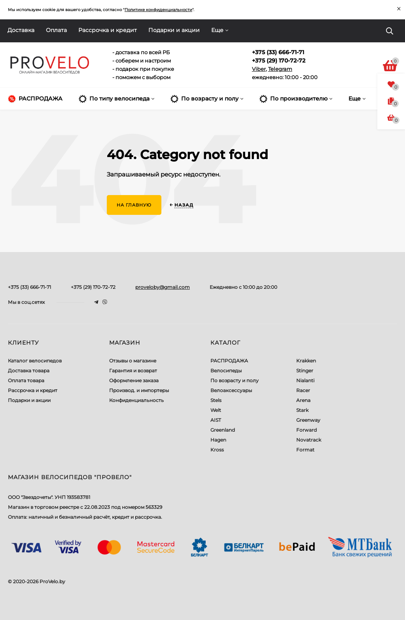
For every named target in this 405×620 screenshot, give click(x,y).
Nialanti (305, 380)
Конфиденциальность (136, 400)
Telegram (280, 69)
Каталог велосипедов (35, 361)
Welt (215, 410)
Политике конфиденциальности (158, 9)
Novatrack (308, 440)
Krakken (306, 361)
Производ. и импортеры (139, 390)
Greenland (222, 430)
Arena (303, 400)
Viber (259, 69)
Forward (306, 430)
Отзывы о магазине (132, 361)
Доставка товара (28, 371)
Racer (303, 390)
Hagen (218, 440)
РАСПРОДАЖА (229, 361)
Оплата (56, 30)
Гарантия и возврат (133, 371)
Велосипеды (226, 371)
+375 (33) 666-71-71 (29, 287)
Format (305, 450)
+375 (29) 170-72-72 (93, 287)
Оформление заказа (134, 380)
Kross (217, 450)
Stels (215, 400)
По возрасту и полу (234, 380)
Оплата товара (26, 380)
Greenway (308, 420)
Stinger (304, 371)
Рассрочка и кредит (107, 30)
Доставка (21, 30)
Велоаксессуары (231, 390)
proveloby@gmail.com (162, 287)
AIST (215, 420)
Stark (302, 410)
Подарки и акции (174, 30)
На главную (134, 205)
